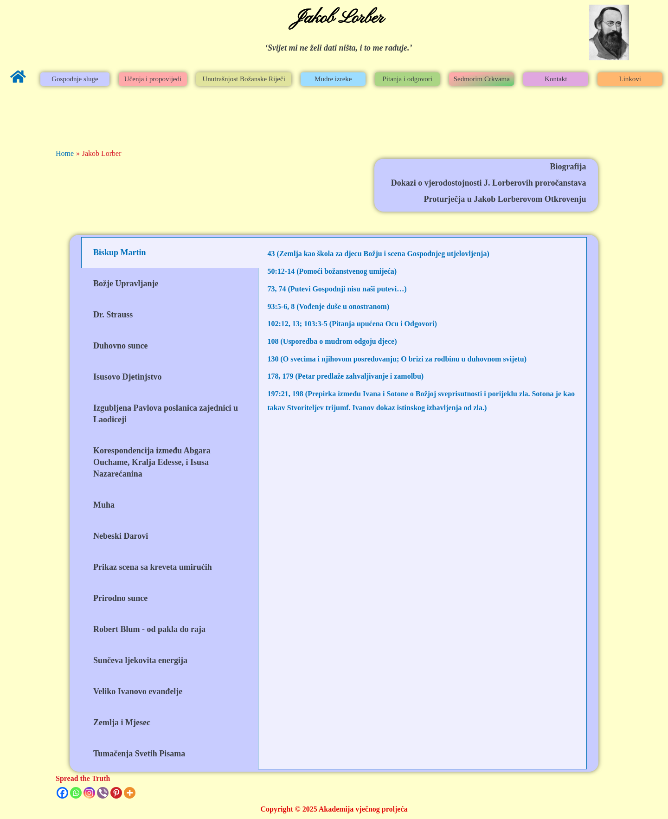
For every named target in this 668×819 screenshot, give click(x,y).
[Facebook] (62, 793)
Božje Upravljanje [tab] (125, 283)
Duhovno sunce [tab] (120, 345)
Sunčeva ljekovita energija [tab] (140, 660)
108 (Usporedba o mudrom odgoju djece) (332, 341)
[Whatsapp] (76, 793)
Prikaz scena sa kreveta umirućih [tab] (152, 567)
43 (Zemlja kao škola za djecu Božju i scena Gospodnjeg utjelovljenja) (378, 254)
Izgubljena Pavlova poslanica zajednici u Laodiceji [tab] (165, 413)
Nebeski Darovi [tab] (120, 536)
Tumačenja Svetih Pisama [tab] (139, 753)
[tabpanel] (422, 341)
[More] (129, 793)
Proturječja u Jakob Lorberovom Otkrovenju (505, 199)
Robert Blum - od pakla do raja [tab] (149, 629)
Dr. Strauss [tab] (113, 314)
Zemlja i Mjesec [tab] (121, 722)
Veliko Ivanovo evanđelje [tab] (137, 691)
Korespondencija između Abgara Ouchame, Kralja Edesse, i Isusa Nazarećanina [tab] (152, 462)
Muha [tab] (104, 504)
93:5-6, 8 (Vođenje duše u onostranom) (329, 306)
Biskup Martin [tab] (119, 252)
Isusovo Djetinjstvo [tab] (127, 376)
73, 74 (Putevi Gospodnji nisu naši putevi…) (337, 289)
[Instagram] (89, 793)
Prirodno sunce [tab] (120, 598)
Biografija (568, 166)
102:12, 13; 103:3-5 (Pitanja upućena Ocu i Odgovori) (352, 324)
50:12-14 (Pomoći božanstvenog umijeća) (332, 271)
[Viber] (103, 793)
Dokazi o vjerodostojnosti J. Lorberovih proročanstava (488, 182)
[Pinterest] (116, 793)
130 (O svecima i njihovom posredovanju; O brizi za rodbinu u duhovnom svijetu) (397, 359)
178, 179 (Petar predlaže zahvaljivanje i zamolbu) (346, 376)
